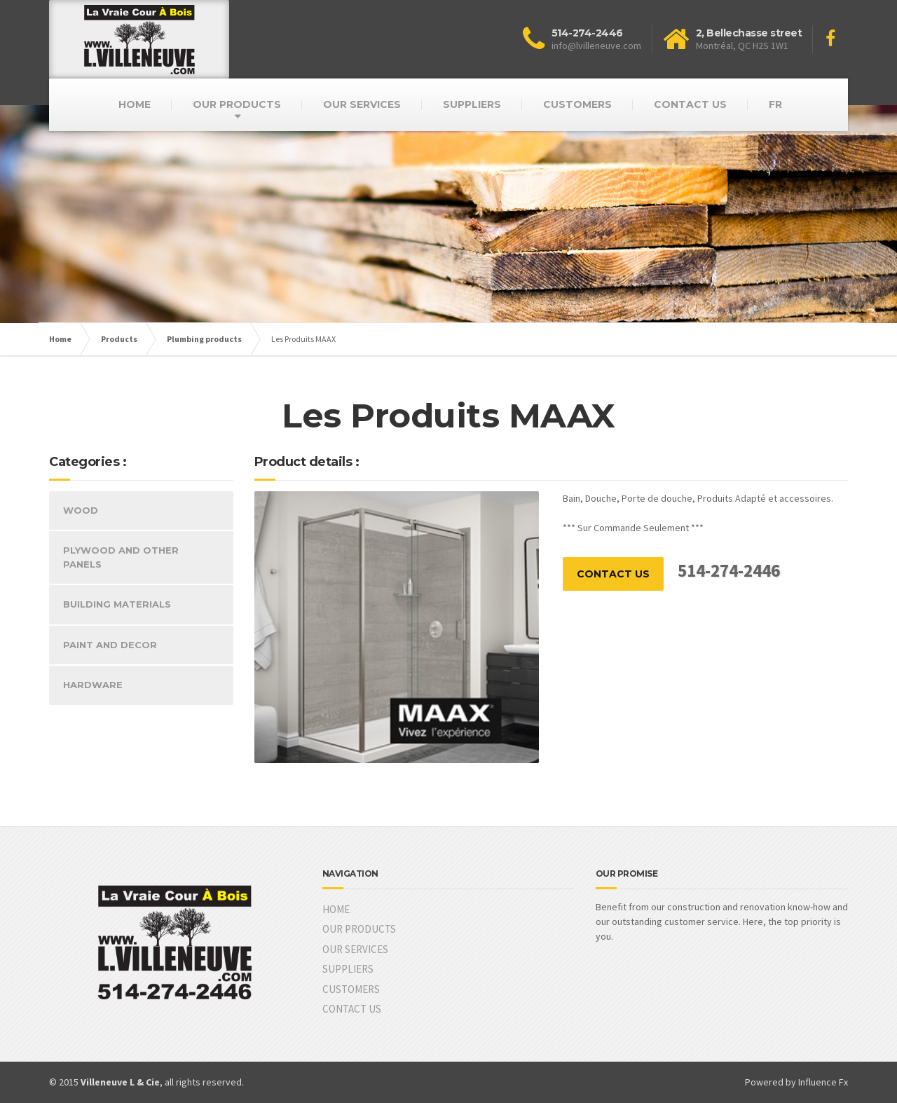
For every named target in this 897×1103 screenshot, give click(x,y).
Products (119, 339)
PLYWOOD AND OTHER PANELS (121, 557)
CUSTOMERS (577, 104)
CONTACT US (690, 104)
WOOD (80, 510)
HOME (134, 104)
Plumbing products (204, 339)
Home (60, 339)
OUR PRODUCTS (237, 104)
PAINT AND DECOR (110, 644)
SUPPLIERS (472, 104)
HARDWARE (93, 684)
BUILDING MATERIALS (117, 604)
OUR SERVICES (362, 104)
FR (775, 104)
